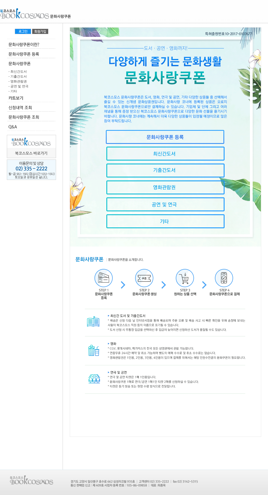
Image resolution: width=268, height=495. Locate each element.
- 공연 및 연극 (17, 86)
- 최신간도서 (17, 71)
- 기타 (12, 91)
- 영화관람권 (17, 81)
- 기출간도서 (17, 76)
